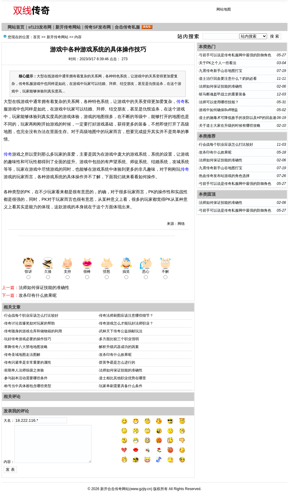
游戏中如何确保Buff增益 (218, 110)
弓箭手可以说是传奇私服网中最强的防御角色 (235, 55)
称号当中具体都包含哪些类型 (27, 386)
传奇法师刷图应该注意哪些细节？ (126, 315)
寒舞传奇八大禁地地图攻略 (26, 347)
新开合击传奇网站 (114, 489)
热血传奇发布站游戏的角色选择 (224, 176)
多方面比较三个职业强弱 (119, 339)
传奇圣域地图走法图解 (22, 355)
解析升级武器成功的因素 (119, 347)
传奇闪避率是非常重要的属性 (27, 362)
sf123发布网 (40, 27)
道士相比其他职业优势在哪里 (122, 378)
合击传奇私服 (127, 27)
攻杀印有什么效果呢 (38, 295)
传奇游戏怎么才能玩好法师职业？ (126, 323)
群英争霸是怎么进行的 (117, 362)
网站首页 (16, 27)
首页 (36, 37)
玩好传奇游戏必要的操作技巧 (27, 339)
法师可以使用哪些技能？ (219, 102)
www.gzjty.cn (140, 489)
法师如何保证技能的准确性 (44, 287)
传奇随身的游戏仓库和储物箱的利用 (33, 331)
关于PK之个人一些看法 (217, 63)
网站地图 (223, 9)
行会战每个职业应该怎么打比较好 (31, 315)
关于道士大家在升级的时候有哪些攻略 (229, 125)
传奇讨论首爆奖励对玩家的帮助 (29, 323)
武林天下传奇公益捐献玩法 (120, 331)
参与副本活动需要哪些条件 (26, 378)
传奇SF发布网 (97, 27)
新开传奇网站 (68, 27)
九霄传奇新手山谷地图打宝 (220, 71)
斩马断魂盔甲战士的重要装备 (222, 94)
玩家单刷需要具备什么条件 (120, 386)
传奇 (180, 101)
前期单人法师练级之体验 (24, 370)
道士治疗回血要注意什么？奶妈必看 (228, 78)
